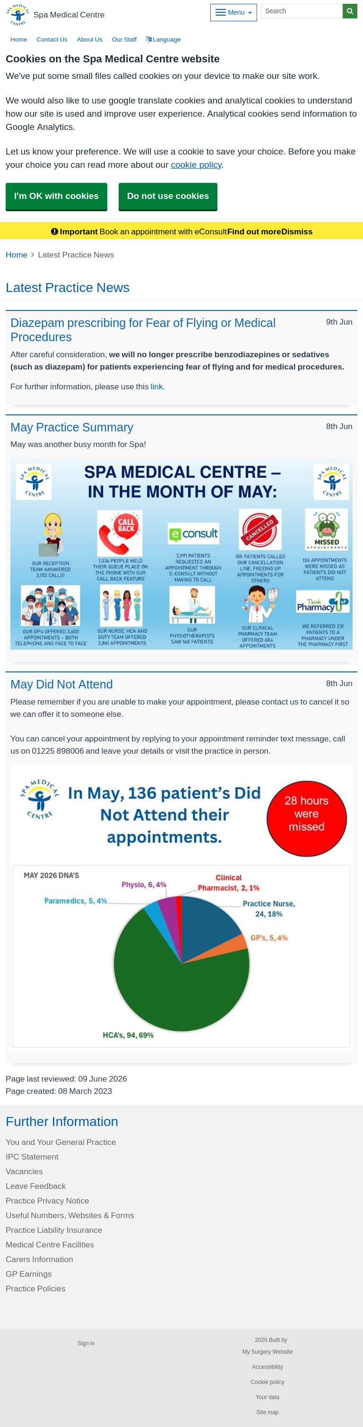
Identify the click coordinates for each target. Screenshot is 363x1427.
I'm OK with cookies (56, 195)
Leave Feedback (36, 1186)
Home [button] (18, 39)
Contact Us (52, 39)
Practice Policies (35, 1288)
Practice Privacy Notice (47, 1200)
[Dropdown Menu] (233, 12)
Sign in (86, 1343)
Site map (267, 1412)
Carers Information (39, 1259)
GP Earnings (29, 1274)
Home (16, 254)
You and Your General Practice (61, 1142)
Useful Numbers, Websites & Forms (70, 1215)
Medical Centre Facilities (50, 1244)
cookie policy (196, 164)
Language (163, 39)
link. (158, 386)
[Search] (302, 11)
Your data (268, 1397)
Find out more (254, 231)
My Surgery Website (267, 1352)
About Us (90, 39)
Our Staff (124, 39)
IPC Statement (32, 1156)
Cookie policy (267, 1382)
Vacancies (24, 1171)
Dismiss (296, 231)
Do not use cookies (168, 195)
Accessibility (267, 1367)
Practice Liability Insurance (54, 1230)
